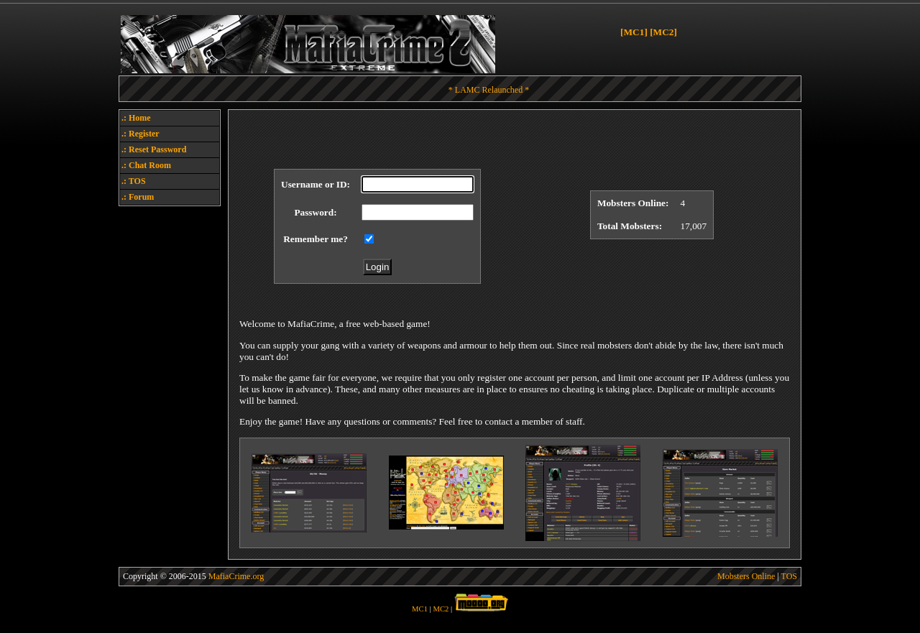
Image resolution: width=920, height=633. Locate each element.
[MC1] (634, 32)
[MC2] (663, 32)
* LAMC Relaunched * (488, 90)
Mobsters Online (746, 576)
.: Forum (137, 197)
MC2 (441, 609)
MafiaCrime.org (236, 576)
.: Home (136, 118)
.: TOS (133, 181)
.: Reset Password (153, 149)
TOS (789, 576)
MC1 (420, 609)
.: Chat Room (146, 165)
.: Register (140, 134)
